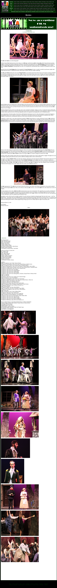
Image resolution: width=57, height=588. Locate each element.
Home (10, 583)
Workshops (15, 584)
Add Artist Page (3, 237)
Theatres (32, 583)
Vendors (34, 584)
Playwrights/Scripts (28, 584)
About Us (46, 584)
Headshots (27, 583)
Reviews (17, 583)
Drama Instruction (21, 584)
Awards (13, 583)
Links (37, 584)
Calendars (36, 583)
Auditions (10, 584)
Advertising (41, 584)
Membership (46, 583)
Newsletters (41, 583)
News (21, 583)
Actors (24, 583)
